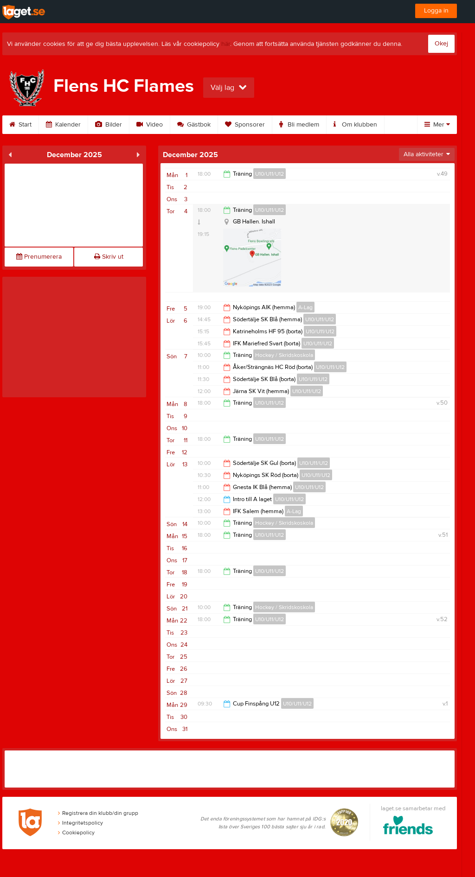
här (225, 44)
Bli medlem (299, 125)
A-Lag (305, 307)
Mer (437, 125)
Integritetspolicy (80, 822)
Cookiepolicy (76, 832)
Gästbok (194, 125)
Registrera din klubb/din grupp (98, 813)
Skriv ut (108, 257)
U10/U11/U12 (269, 174)
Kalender (63, 125)
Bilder (108, 125)
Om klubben (355, 125)
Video (149, 125)
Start (20, 125)
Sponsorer (245, 125)
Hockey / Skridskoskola (284, 355)
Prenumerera (39, 257)
